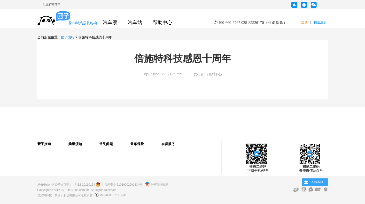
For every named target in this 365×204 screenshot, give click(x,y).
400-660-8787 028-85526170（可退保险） (252, 23)
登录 (304, 22)
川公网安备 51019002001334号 (119, 184)
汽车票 (110, 22)
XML (124, 195)
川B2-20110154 (85, 184)
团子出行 (68, 37)
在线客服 (317, 182)
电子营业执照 (156, 184)
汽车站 (135, 22)
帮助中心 (162, 22)
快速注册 (320, 22)
